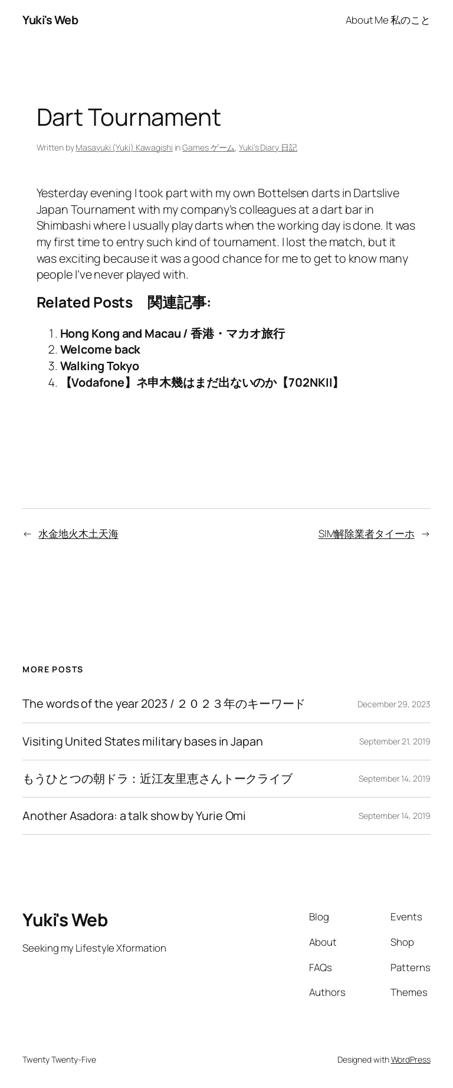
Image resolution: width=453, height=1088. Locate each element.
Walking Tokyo (100, 366)
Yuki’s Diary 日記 (268, 147)
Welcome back (100, 349)
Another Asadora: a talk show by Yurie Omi (134, 815)
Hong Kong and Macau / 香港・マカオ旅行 (172, 333)
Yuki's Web (50, 20)
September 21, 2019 (394, 741)
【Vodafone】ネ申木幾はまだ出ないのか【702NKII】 (202, 382)
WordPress (411, 1059)
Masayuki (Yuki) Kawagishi (124, 147)
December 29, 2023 (393, 704)
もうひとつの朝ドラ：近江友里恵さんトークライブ (157, 778)
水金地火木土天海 (78, 533)
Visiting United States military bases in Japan (142, 741)
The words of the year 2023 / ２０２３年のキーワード (164, 703)
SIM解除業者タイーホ (367, 533)
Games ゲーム (208, 147)
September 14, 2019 (394, 778)
